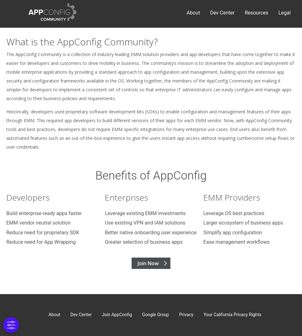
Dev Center (222, 13)
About (193, 13)
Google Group (155, 314)
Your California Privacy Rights (232, 314)
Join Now (148, 263)
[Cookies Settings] (11, 325)
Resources (256, 13)
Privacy (186, 314)
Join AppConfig (117, 314)
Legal (284, 13)
